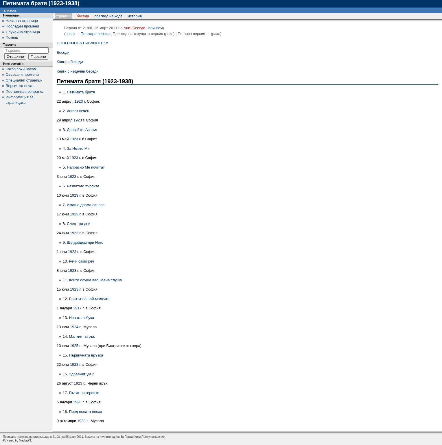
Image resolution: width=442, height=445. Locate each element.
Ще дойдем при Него (85, 242)
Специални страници (24, 80)
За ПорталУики (130, 436)
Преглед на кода (108, 16)
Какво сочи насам (21, 69)
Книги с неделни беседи (78, 71)
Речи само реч (81, 261)
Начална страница (22, 21)
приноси (155, 28)
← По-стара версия (93, 34)
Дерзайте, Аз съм (82, 130)
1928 (77, 402)
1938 (81, 421)
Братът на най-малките (89, 299)
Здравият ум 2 (81, 374)
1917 (77, 308)
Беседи (63, 52)
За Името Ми (78, 148)
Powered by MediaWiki (17, 440)
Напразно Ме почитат (86, 167)
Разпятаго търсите (83, 186)
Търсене (9, 44)
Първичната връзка (86, 355)
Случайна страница (23, 32)
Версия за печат (20, 86)
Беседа (83, 16)
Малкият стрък (82, 336)
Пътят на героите (84, 393)
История (135, 16)
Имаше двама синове (85, 205)
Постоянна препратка (24, 91)
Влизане (10, 10)
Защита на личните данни (102, 436)
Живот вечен (78, 111)
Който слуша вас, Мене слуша (95, 280)
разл (69, 34)
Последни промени (22, 26)
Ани (127, 28)
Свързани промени (22, 74)
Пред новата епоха (85, 411)
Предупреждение (153, 436)
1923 (79, 101)
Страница (63, 16)
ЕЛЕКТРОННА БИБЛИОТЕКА (82, 43)
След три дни (78, 223)
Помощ (12, 37)
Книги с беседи (70, 62)
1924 (74, 327)
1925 (74, 346)
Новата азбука (81, 317)
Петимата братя (81, 92)
